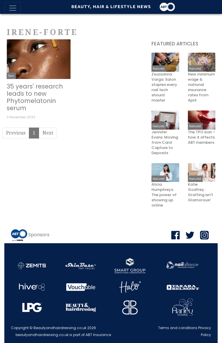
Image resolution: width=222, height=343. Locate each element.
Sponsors (38, 234)
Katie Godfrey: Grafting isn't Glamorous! (200, 192)
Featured (158, 69)
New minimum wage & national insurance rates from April (201, 87)
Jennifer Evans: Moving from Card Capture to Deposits (164, 143)
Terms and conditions (177, 327)
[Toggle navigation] (13, 8)
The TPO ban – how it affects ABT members (201, 137)
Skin (11, 76)
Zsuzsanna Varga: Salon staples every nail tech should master (164, 87)
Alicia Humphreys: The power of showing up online (164, 195)
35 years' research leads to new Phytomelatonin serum (35, 97)
